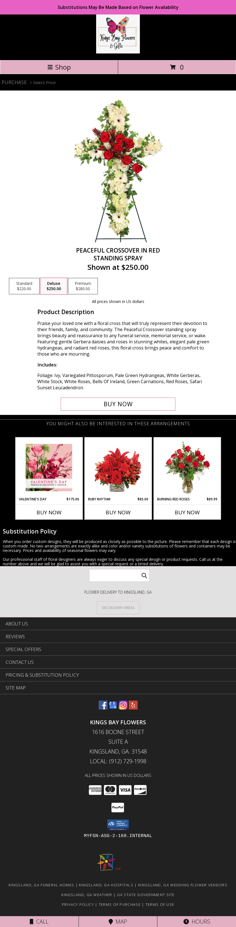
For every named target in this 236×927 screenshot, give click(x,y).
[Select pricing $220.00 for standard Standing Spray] (24, 286)
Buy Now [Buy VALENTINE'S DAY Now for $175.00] (49, 512)
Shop (59, 67)
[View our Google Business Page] (113, 708)
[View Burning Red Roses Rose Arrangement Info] (187, 467)
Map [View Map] (118, 921)
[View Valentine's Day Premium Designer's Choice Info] (49, 467)
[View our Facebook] (103, 708)
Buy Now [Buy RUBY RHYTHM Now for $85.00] (118, 512)
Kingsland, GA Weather (86, 894)
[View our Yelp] (133, 708)
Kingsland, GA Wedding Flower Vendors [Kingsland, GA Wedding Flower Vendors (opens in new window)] (182, 884)
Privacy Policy (78, 904)
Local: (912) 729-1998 (118, 761)
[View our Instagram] (123, 708)
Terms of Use (159, 904)
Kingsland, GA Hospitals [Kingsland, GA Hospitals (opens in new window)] (106, 884)
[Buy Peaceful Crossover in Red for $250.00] (118, 404)
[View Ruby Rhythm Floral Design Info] (118, 467)
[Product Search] (119, 575)
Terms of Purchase (120, 904)
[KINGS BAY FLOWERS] (118, 52)
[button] (118, 825)
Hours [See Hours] (196, 921)
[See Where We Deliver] (118, 607)
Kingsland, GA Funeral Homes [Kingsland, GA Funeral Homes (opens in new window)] (41, 884)
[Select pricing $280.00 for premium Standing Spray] (83, 286)
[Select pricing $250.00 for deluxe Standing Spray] (54, 286)
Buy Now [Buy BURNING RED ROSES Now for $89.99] (187, 512)
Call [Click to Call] (39, 921)
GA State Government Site (146, 894)
